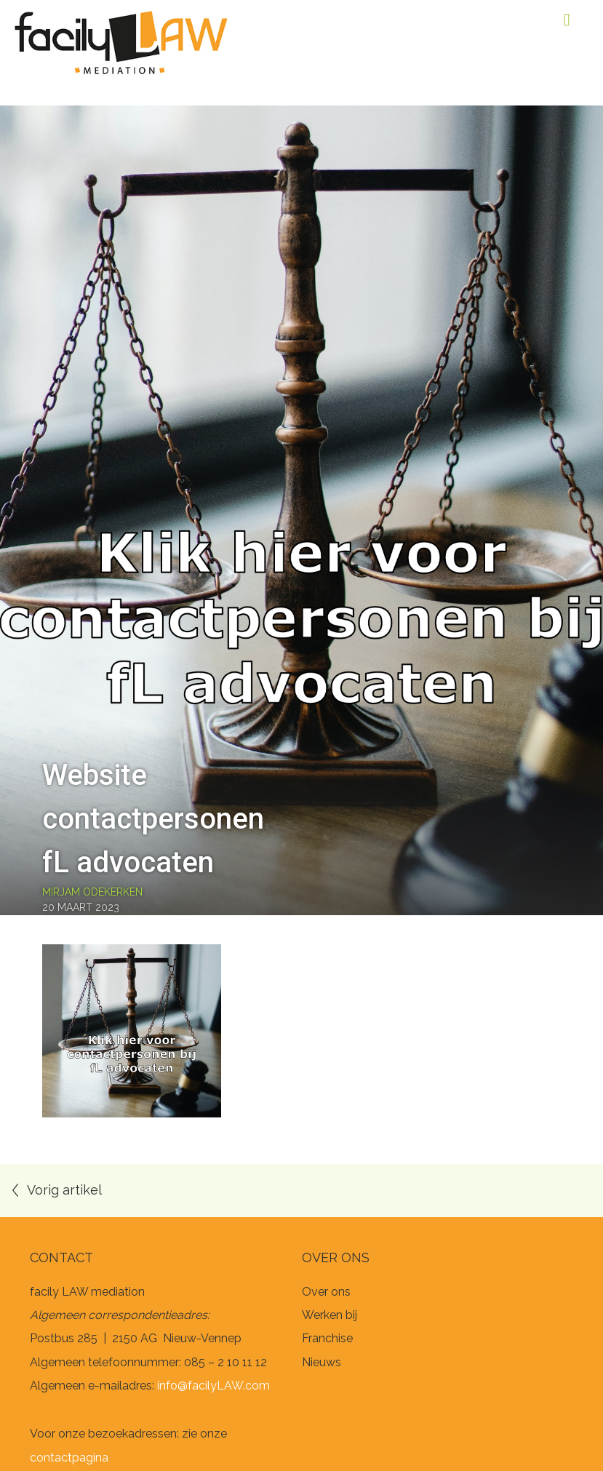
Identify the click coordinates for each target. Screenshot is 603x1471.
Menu (567, 20)
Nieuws (321, 1362)
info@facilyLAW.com (213, 1385)
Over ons (326, 1292)
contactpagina (69, 1457)
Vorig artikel (64, 1189)
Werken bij (329, 1315)
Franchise (327, 1338)
